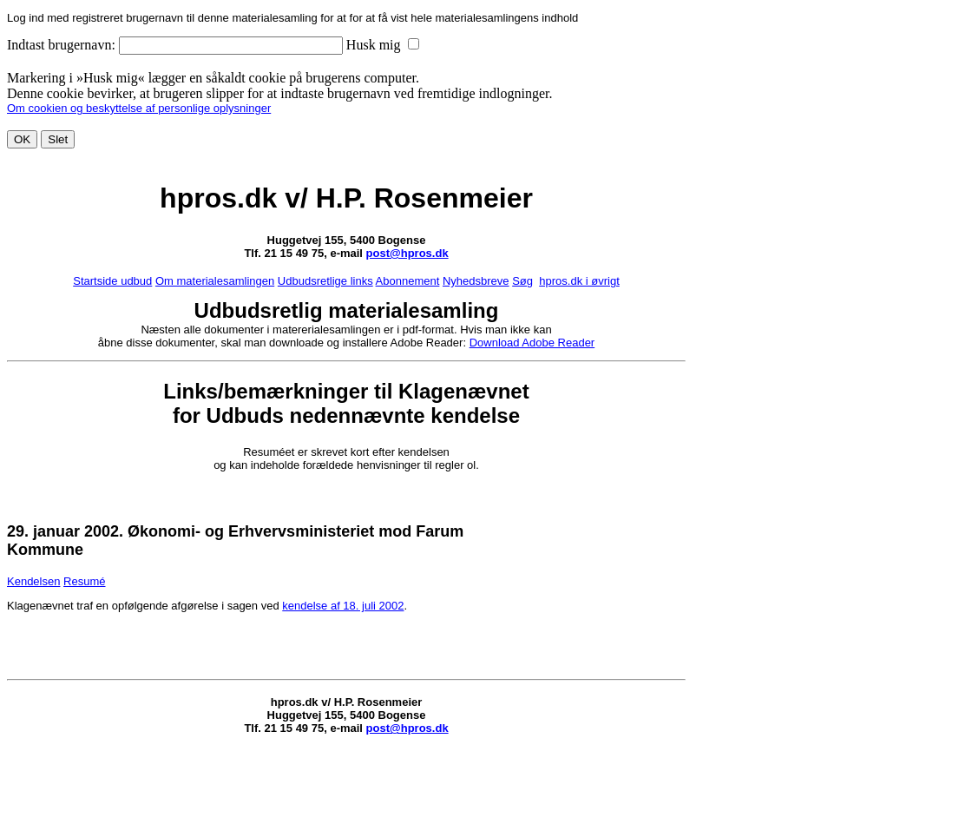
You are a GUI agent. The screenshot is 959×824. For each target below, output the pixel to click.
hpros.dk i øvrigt (579, 280)
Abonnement (408, 280)
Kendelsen (33, 581)
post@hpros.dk (407, 253)
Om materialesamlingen (214, 280)
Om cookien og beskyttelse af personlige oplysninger (139, 108)
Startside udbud (112, 280)
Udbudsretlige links (325, 280)
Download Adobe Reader (532, 342)
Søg (522, 280)
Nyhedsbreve (476, 280)
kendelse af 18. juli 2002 (343, 605)
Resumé (84, 581)
